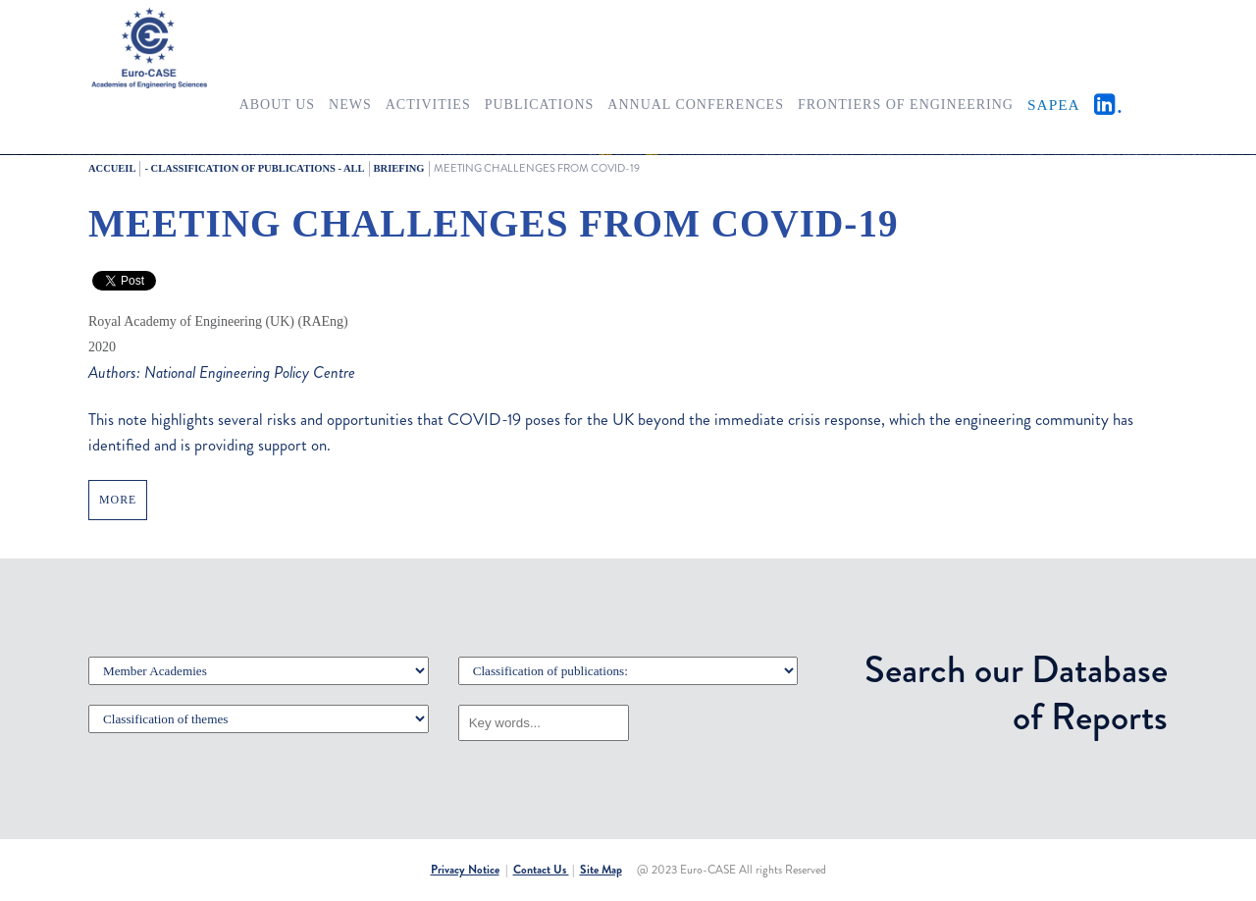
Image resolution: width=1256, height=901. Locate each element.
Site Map (601, 869)
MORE (117, 499)
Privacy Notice (465, 869)
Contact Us (541, 869)
